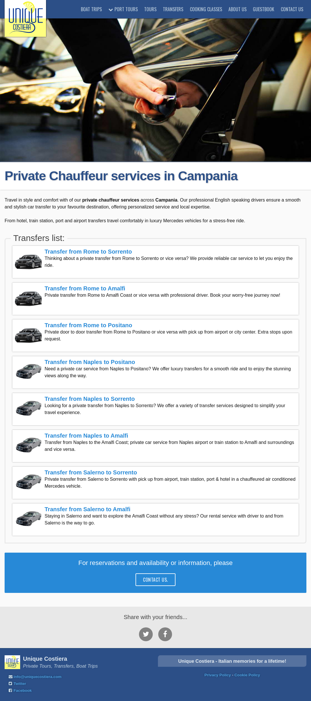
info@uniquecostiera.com (38, 677)
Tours (150, 9)
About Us (237, 9)
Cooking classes (206, 9)
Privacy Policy (217, 675)
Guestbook (263, 9)
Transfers (173, 9)
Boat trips (91, 9)
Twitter (20, 683)
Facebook (23, 690)
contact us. (155, 579)
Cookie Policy (247, 675)
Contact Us (292, 9)
